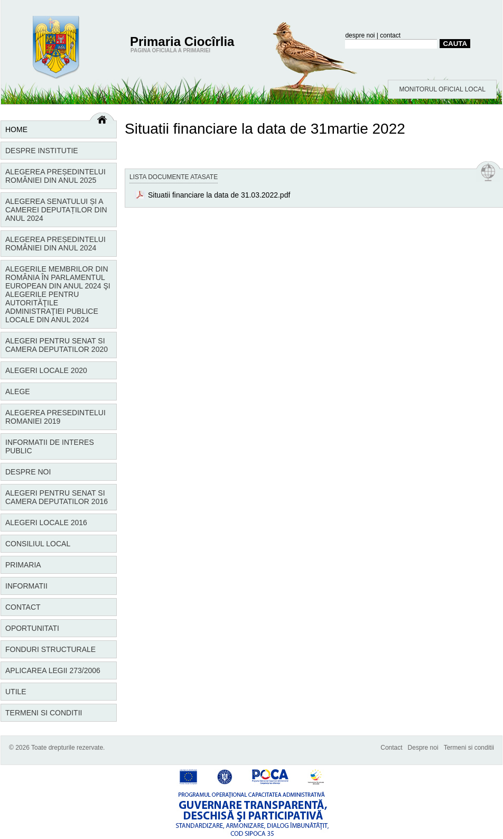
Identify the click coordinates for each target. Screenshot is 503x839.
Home (16, 129)
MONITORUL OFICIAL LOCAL (442, 89)
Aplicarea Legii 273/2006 (52, 670)
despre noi (360, 35)
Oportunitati (32, 628)
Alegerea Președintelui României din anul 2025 (55, 175)
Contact (23, 607)
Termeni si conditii (43, 713)
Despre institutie (41, 150)
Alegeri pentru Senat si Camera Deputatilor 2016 (56, 497)
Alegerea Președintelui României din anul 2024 (55, 243)
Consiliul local (37, 543)
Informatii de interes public (49, 446)
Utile (15, 691)
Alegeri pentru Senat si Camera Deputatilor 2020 (56, 345)
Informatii (26, 586)
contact (390, 35)
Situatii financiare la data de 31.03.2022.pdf (219, 195)
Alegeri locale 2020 (46, 370)
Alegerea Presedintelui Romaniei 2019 (55, 416)
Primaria (23, 565)
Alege (17, 391)
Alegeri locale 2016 (46, 522)
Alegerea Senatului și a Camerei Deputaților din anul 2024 (56, 209)
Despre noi (28, 472)
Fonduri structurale (50, 649)
